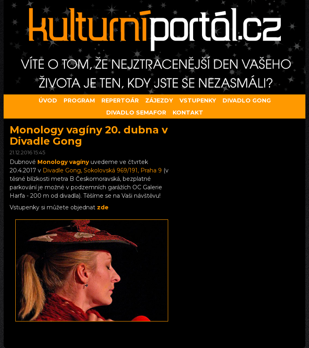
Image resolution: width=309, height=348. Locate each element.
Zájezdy (159, 100)
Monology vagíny (63, 162)
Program (79, 100)
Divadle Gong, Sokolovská (102, 170)
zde (103, 207)
